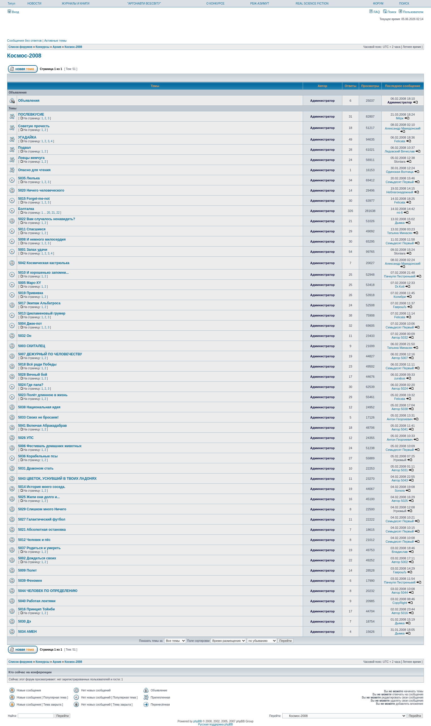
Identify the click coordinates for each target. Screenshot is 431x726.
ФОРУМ (378, 3)
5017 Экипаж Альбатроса (39, 303)
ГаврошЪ (399, 307)
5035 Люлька (29, 178)
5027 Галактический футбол (41, 519)
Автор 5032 (400, 337)
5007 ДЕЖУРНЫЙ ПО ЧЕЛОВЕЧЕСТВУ (50, 354)
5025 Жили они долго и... (39, 497)
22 (57, 212)
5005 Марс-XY (29, 283)
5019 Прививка (30, 293)
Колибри (400, 296)
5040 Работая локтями (37, 601)
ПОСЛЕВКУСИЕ (31, 114)
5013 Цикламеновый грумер (41, 313)
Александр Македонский (403, 128)
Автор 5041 (400, 429)
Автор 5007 (400, 358)
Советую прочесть (34, 126)
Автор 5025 (400, 500)
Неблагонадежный (399, 192)
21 (53, 212)
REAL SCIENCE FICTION (312, 3)
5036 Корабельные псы (37, 456)
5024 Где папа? (30, 385)
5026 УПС (26, 438)
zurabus (399, 378)
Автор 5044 (400, 592)
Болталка (26, 209)
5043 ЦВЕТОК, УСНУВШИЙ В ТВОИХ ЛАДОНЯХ (57, 479)
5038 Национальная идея (39, 407)
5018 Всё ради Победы (37, 364)
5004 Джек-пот (30, 324)
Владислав (399, 551)
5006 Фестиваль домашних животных (50, 446)
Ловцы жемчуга (31, 158)
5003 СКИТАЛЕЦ (31, 346)
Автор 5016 (400, 613)
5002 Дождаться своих (37, 558)
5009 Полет (27, 570)
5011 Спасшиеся (32, 229)
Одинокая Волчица (399, 171)
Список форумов (20, 46)
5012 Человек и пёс (34, 540)
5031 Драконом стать (36, 468)
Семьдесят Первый (400, 182)
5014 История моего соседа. (41, 487)
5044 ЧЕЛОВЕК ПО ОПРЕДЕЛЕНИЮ (47, 591)
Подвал (24, 148)
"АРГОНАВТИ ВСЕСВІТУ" (144, 3)
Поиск (389, 12)
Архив (57, 46)
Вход (13, 12)
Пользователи (411, 12)
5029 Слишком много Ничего (42, 509)
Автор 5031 (400, 470)
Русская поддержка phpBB (215, 724)
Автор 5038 (400, 409)
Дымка (399, 222)
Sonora (400, 490)
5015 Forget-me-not (34, 199)
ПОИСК (404, 3)
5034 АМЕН (27, 632)
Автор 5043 (400, 480)
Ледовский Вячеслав (400, 151)
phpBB (197, 721)
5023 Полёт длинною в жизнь (42, 395)
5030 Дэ (24, 621)
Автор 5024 (400, 388)
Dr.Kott (400, 286)
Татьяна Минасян (399, 233)
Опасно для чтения (34, 170)
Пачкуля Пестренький (399, 276)
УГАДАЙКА (27, 137)
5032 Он (24, 336)
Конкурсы (43, 46)
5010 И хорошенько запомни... (43, 273)
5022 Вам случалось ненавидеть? (46, 219)
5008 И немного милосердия (42, 239)
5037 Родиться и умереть (39, 548)
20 (48, 212)
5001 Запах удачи (32, 250)
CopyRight (399, 602)
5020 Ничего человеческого (41, 190)
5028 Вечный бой (32, 375)
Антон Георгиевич (400, 419)
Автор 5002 (400, 562)
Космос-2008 (73, 46)
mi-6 (400, 212)
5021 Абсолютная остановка (42, 530)
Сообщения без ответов (24, 40)
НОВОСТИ (34, 3)
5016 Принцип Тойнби (36, 609)
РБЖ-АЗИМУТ (259, 3)
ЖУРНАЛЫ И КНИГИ (75, 3)
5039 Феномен (30, 581)
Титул (11, 3)
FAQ (374, 12)
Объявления (28, 101)
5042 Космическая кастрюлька (43, 263)
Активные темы (55, 40)
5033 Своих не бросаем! (38, 417)
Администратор (322, 100)
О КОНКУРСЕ (215, 3)
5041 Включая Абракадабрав (42, 426)
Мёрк (399, 118)
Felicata (399, 141)
